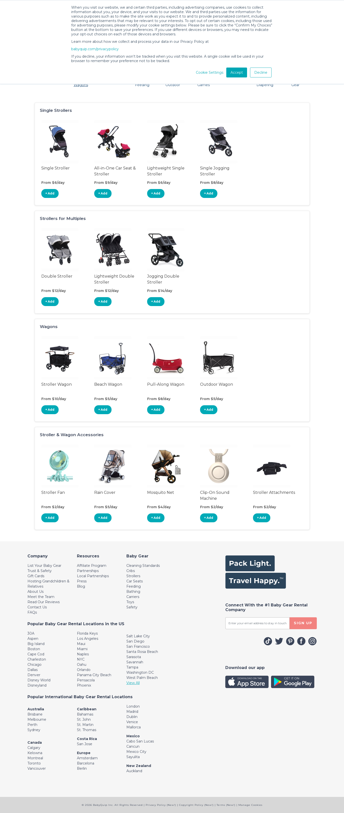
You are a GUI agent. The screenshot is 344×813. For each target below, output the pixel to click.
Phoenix (84, 685)
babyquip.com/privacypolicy (95, 49)
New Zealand (138, 766)
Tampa (132, 667)
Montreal (35, 758)
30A (30, 633)
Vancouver (36, 768)
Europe (84, 753)
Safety (132, 607)
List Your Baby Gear (44, 565)
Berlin (82, 768)
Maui (81, 644)
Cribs (130, 571)
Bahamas (85, 714)
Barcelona (85, 763)
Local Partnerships (93, 576)
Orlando (84, 670)
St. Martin (85, 724)
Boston (33, 649)
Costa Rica (87, 739)
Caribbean (86, 709)
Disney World (38, 680)
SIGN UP (303, 623)
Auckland (134, 771)
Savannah (134, 662)
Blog (81, 586)
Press (82, 581)
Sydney (33, 730)
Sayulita (133, 757)
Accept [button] (236, 72)
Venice (132, 722)
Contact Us (37, 607)
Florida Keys (87, 633)
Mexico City (136, 751)
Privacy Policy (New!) (161, 805)
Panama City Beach (94, 675)
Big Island (36, 644)
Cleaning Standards (143, 565)
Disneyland (36, 685)
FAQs (32, 612)
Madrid (132, 711)
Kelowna (34, 753)
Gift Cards (35, 576)
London (133, 706)
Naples (83, 654)
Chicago (34, 664)
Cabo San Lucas (140, 741)
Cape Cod (35, 654)
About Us (35, 591)
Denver (33, 675)
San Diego (135, 641)
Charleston (36, 659)
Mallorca (133, 727)
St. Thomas (86, 730)
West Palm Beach (142, 677)
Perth (32, 724)
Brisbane (35, 714)
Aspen (32, 638)
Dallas (32, 670)
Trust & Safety (39, 571)
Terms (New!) (226, 805)
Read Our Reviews (43, 602)
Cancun (132, 746)
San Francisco (138, 646)
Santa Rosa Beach (142, 651)
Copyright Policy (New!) (196, 805)
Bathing (133, 591)
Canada (34, 742)
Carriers (132, 597)
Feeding (133, 586)
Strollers (133, 576)
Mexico (133, 736)
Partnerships (88, 571)
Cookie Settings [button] (209, 72)
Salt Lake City (138, 636)
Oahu (81, 664)
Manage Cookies (250, 805)
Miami (82, 649)
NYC (81, 659)
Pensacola (86, 680)
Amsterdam (87, 758)
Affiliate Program (91, 565)
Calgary (33, 747)
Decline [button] (260, 72)
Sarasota (133, 657)
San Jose (84, 744)
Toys (130, 602)
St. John (84, 719)
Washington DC (140, 672)
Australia (35, 709)
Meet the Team (40, 597)
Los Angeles (87, 638)
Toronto (34, 763)
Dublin (132, 717)
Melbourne (36, 719)
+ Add (49, 193)
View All (133, 683)
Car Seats (134, 581)
